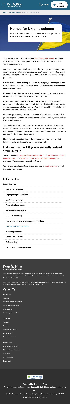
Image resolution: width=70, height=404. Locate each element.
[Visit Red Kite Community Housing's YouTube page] (10, 290)
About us (6, 298)
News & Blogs (7, 342)
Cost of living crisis (14, 200)
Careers (5, 326)
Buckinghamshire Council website (29, 155)
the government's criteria (44, 58)
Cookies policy (8, 357)
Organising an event (14, 237)
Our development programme (12, 302)
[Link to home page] (14, 4)
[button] (59, 4)
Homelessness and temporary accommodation (25, 221)
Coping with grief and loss (17, 195)
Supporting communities (11, 313)
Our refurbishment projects (11, 305)
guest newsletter (50, 166)
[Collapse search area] (44, 4)
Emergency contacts (9, 337)
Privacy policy (7, 361)
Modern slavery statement (11, 350)
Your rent (6, 322)
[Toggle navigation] (3, 5)
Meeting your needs (14, 231)
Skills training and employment (18, 247)
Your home (6, 318)
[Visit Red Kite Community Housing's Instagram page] (14, 290)
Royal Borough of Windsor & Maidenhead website (39, 158)
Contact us (6, 353)
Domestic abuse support (16, 205)
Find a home (7, 294)
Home (5, 12)
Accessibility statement (10, 346)
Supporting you (14, 12)
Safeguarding (11, 242)
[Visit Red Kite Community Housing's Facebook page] (5, 290)
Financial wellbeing (14, 216)
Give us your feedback (10, 329)
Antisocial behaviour (14, 189)
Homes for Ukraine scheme (17, 226)
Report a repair (8, 333)
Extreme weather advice (16, 210)
